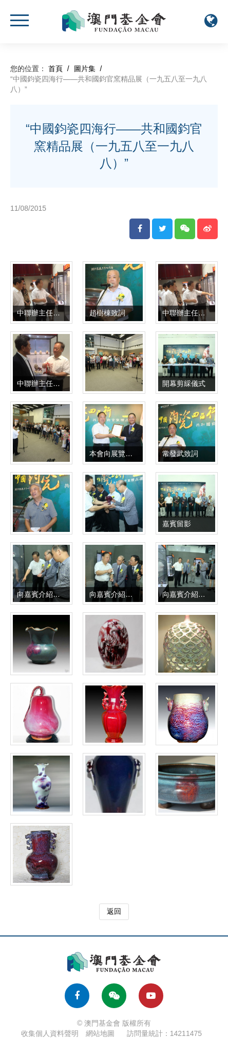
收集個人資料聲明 (50, 1033)
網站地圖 (100, 1033)
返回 (114, 911)
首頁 (55, 68)
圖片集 (85, 68)
